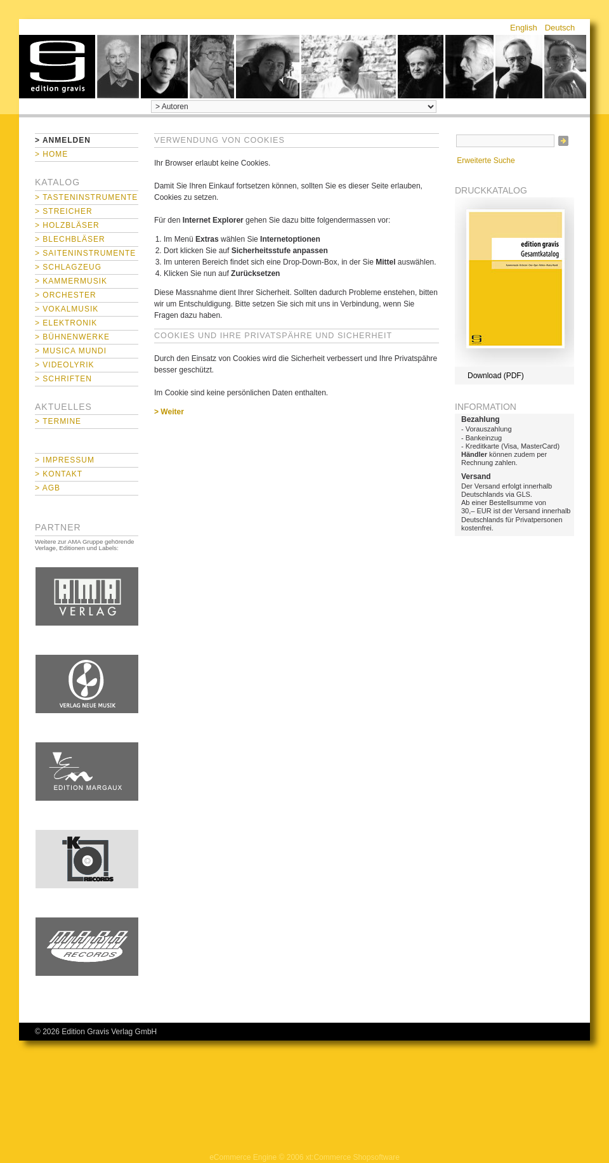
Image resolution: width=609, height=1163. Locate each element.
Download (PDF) (496, 375)
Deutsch (560, 27)
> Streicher (64, 211)
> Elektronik (66, 323)
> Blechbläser (70, 239)
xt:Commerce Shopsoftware (353, 1157)
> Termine (58, 421)
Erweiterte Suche (485, 160)
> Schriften (63, 378)
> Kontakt (58, 474)
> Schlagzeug (68, 267)
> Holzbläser (67, 225)
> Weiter (169, 411)
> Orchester (65, 295)
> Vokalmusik (66, 309)
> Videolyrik (64, 364)
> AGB (47, 487)
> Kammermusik (71, 281)
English (523, 27)
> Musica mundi (71, 350)
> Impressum (65, 460)
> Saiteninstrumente (85, 253)
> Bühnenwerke (72, 336)
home (57, 66)
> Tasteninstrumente (86, 197)
